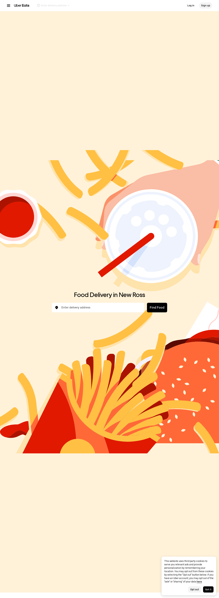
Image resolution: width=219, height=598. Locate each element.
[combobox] (100, 307)
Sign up (205, 5)
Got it (208, 589)
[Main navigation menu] (8, 5)
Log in (190, 5)
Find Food (157, 307)
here (199, 581)
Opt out (194, 589)
